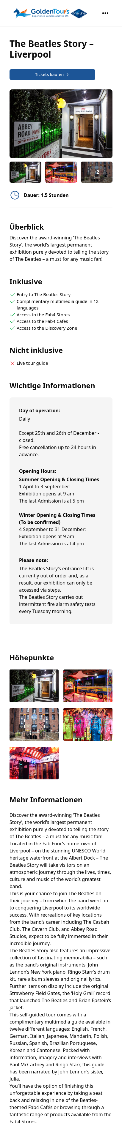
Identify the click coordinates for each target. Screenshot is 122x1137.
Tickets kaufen (52, 74)
